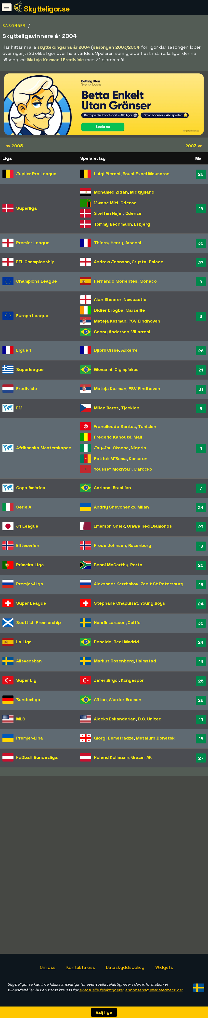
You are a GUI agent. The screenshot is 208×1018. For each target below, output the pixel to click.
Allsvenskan (29, 661)
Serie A (23, 507)
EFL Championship (35, 262)
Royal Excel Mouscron (146, 173)
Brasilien (122, 487)
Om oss (47, 967)
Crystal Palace (147, 262)
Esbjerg (142, 224)
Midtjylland (142, 192)
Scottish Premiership (38, 622)
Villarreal (140, 332)
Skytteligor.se (46, 9)
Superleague (30, 369)
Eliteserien (27, 545)
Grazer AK (141, 757)
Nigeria (138, 448)
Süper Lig (26, 680)
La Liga (24, 642)
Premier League (33, 242)
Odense (128, 203)
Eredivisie (26, 388)
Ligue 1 (23, 350)
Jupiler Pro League (36, 173)
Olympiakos (127, 369)
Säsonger (14, 25)
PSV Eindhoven (144, 321)
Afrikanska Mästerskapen (43, 448)
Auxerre (129, 350)
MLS (20, 719)
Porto (136, 564)
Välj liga (104, 1012)
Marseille (135, 310)
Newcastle (135, 299)
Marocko (143, 469)
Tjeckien (130, 408)
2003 (193, 146)
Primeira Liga (30, 564)
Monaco (148, 281)
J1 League (27, 526)
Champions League (36, 281)
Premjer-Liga (29, 584)
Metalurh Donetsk (155, 738)
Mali (137, 437)
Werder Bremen (125, 699)
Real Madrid (126, 642)
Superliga (26, 208)
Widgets (164, 967)
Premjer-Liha (29, 738)
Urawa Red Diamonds (149, 526)
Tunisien (147, 426)
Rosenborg (139, 545)
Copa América (30, 487)
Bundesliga (28, 699)
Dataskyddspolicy (125, 967)
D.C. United (150, 719)
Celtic (134, 622)
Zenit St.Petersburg (162, 584)
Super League (31, 603)
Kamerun (138, 458)
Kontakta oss (80, 967)
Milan (143, 507)
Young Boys (152, 603)
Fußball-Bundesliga (37, 757)
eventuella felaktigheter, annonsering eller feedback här (130, 990)
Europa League (32, 315)
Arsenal (133, 242)
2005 (14, 146)
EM (19, 408)
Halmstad (146, 661)
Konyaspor (132, 680)
